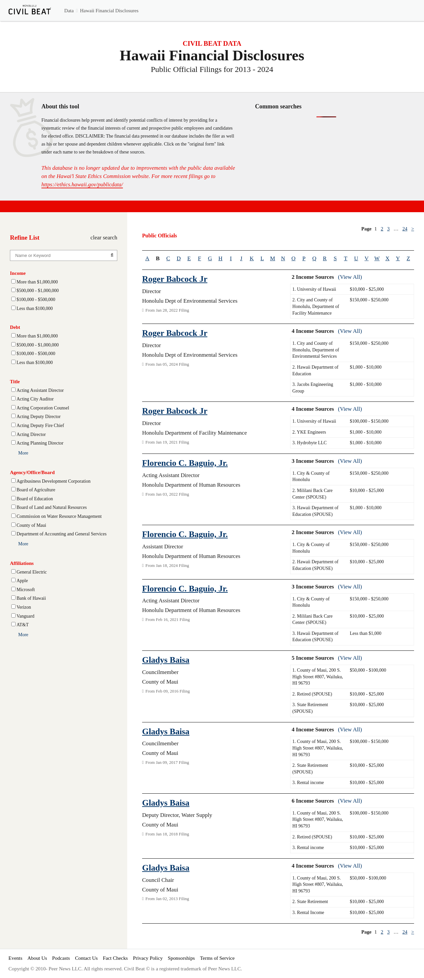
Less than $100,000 (35, 308)
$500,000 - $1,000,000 (38, 290)
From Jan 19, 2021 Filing (165, 442)
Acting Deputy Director (39, 416)
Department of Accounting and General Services (62, 533)
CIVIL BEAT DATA (212, 43)
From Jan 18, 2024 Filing (165, 565)
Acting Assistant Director (40, 390)
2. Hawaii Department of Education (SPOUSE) (315, 565)
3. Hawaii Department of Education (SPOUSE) (315, 511)
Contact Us (86, 958)
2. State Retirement (310, 901)
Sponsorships (181, 958)
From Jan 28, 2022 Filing (165, 310)
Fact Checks (115, 958)
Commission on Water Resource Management (59, 516)
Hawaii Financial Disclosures (109, 10)
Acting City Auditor (35, 399)
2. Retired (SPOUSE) (312, 694)
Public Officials (159, 235)
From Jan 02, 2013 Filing (165, 898)
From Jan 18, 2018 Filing (165, 833)
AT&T (23, 624)
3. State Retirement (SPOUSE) (310, 708)
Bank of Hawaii (31, 598)
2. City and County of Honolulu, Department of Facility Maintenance (315, 306)
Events (16, 958)
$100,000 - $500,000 (36, 299)
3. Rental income (308, 782)
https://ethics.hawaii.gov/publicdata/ (82, 184)
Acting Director (31, 434)
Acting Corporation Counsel (43, 407)
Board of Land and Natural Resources (52, 507)
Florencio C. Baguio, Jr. (185, 463)
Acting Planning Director (40, 443)
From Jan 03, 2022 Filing (165, 494)
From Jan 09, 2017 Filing (165, 762)
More (23, 453)
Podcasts (61, 958)
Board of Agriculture (36, 489)
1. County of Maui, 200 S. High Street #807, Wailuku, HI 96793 (317, 677)
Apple (22, 580)
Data (69, 10)
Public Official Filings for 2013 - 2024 (212, 69)
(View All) (350, 277)
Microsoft (26, 589)
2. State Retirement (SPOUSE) (310, 768)
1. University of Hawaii (314, 289)
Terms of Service (217, 958)
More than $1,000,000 (37, 281)
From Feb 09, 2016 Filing (166, 691)
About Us (37, 958)
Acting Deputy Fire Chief (40, 425)
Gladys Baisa (165, 660)
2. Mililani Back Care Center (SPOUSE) (312, 494)
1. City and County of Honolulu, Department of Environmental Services (315, 350)
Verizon (24, 607)
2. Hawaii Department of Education (315, 370)
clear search (103, 237)
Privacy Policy (148, 958)
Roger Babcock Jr (174, 279)
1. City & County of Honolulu (311, 476)
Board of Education (35, 498)
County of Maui (31, 525)
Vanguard (25, 616)
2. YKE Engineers (309, 432)
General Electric (32, 572)
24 (404, 228)
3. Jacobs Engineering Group (312, 388)
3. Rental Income (308, 912)
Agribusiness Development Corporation (53, 481)
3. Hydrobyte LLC (309, 442)
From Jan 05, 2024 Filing (165, 364)
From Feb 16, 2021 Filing (166, 619)
